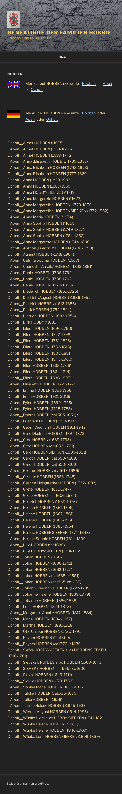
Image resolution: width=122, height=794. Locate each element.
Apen (30, 119)
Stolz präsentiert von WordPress (28, 783)
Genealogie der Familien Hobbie (59, 33)
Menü (61, 57)
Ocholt (52, 119)
